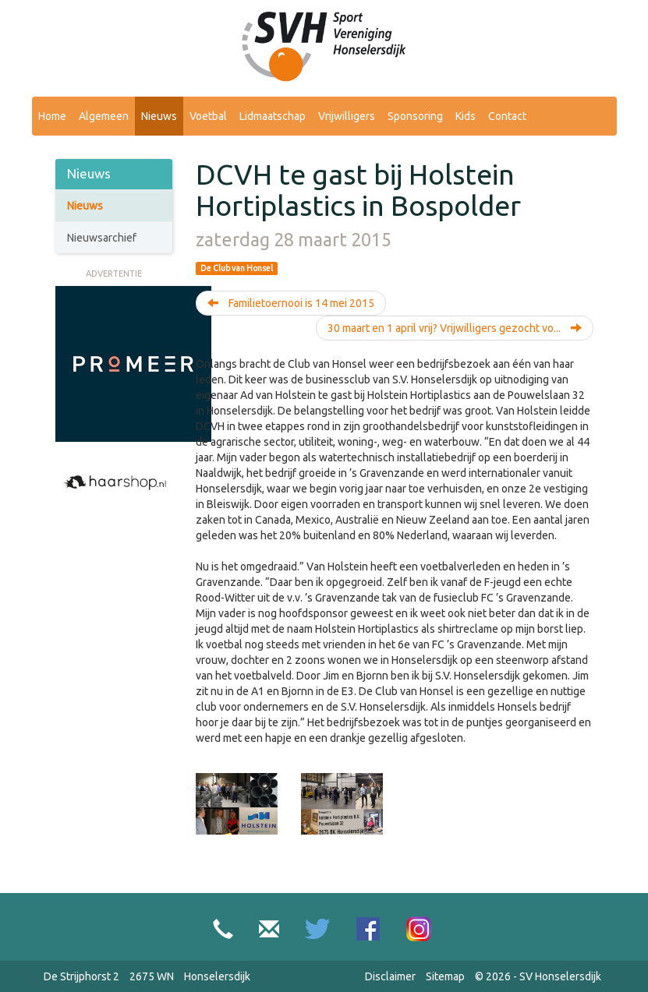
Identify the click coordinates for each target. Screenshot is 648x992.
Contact (507, 116)
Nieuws (159, 116)
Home (52, 116)
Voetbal (208, 116)
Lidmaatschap (272, 116)
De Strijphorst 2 (81, 976)
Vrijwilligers (346, 116)
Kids (465, 116)
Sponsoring (415, 116)
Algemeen (104, 116)
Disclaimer (390, 976)
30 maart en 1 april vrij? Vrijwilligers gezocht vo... (455, 328)
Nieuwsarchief (101, 237)
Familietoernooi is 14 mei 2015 (290, 303)
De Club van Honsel (236, 268)
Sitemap (445, 976)
